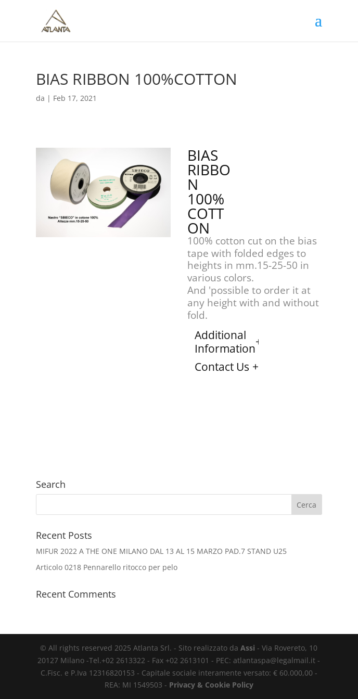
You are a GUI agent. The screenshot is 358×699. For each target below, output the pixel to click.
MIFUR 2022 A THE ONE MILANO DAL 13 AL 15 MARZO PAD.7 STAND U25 (161, 551)
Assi (247, 648)
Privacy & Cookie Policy (211, 685)
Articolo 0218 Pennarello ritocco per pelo (106, 567)
